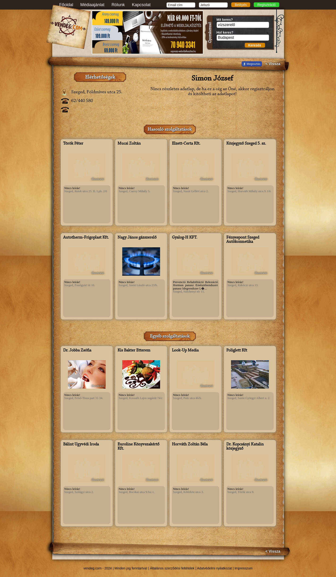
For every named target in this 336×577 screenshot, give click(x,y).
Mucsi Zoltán (129, 144)
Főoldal (66, 4)
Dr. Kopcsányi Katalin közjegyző (245, 446)
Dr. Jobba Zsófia (77, 350)
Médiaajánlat (92, 4)
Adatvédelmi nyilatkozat (214, 568)
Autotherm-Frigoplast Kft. (86, 237)
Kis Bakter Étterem (134, 350)
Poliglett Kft (236, 350)
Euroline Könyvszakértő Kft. (138, 446)
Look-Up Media (185, 350)
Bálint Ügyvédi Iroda (81, 444)
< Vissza (272, 64)
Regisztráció (266, 5)
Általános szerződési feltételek (172, 568)
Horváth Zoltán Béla (190, 444)
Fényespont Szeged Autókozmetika (242, 239)
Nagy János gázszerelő (137, 237)
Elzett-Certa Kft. (186, 144)
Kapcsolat (141, 4)
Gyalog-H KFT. (184, 237)
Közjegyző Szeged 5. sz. (246, 144)
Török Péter (73, 144)
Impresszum (244, 568)
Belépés (241, 5)
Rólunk (118, 4)
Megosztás (253, 64)
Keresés (254, 45)
